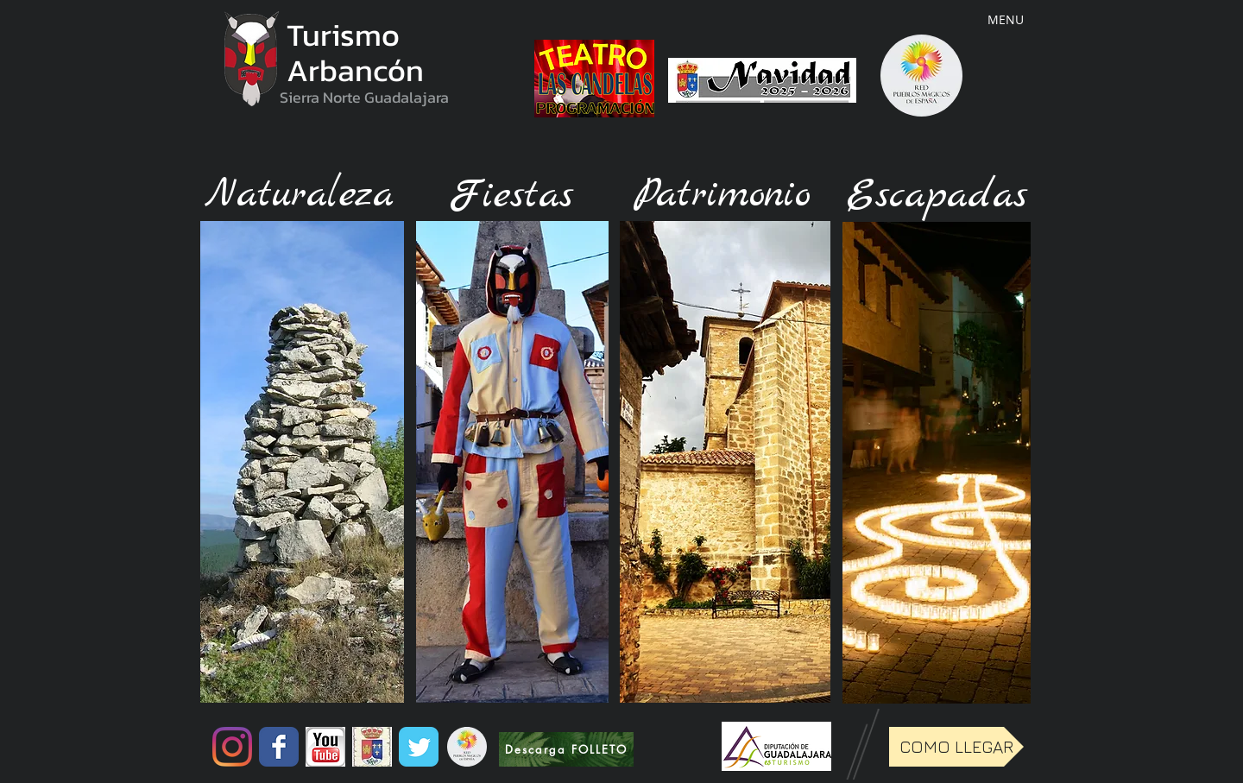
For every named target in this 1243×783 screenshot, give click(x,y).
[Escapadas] (936, 196)
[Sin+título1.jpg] (372, 747)
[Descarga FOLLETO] (566, 749)
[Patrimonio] (722, 195)
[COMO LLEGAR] (956, 747)
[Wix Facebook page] (279, 747)
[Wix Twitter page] (419, 747)
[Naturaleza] (299, 195)
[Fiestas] (511, 196)
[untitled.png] (325, 747)
